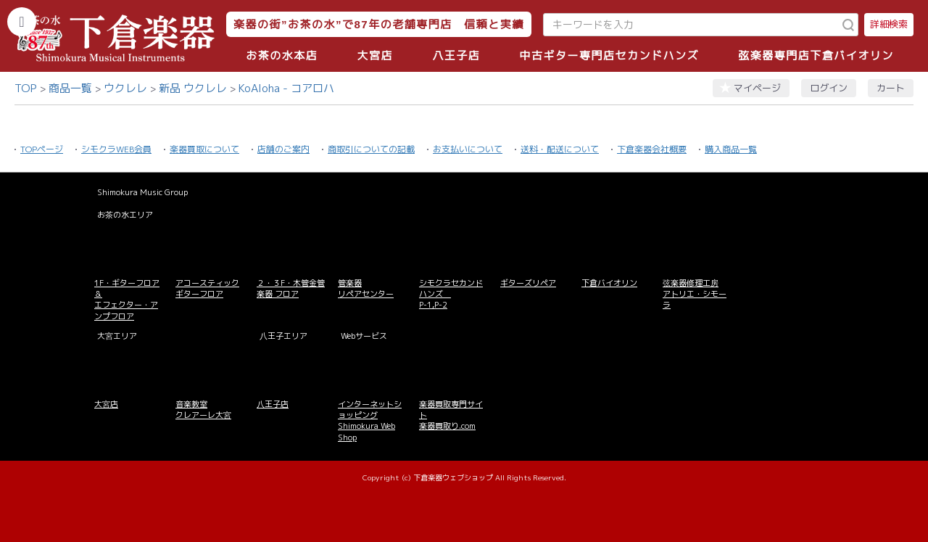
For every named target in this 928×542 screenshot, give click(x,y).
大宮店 (375, 55)
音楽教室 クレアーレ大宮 (203, 409)
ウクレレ (125, 88)
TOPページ (41, 149)
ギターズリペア (528, 283)
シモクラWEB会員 (116, 149)
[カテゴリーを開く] (21, 21)
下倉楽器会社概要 (652, 149)
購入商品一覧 (731, 149)
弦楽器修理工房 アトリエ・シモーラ (694, 294)
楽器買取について (204, 149)
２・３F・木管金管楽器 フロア (291, 288)
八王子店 (456, 55)
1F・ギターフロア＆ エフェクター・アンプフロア (127, 299)
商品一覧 (70, 88)
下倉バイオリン (609, 283)
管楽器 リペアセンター (366, 288)
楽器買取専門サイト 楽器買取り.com (451, 415)
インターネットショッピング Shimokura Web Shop (370, 420)
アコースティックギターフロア (207, 288)
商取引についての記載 (371, 149)
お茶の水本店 (282, 55)
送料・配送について (560, 149)
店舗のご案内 (283, 149)
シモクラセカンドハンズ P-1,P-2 (451, 294)
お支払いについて (467, 149)
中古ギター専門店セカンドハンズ (610, 55)
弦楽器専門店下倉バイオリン (816, 55)
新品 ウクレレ (193, 88)
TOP (25, 88)
